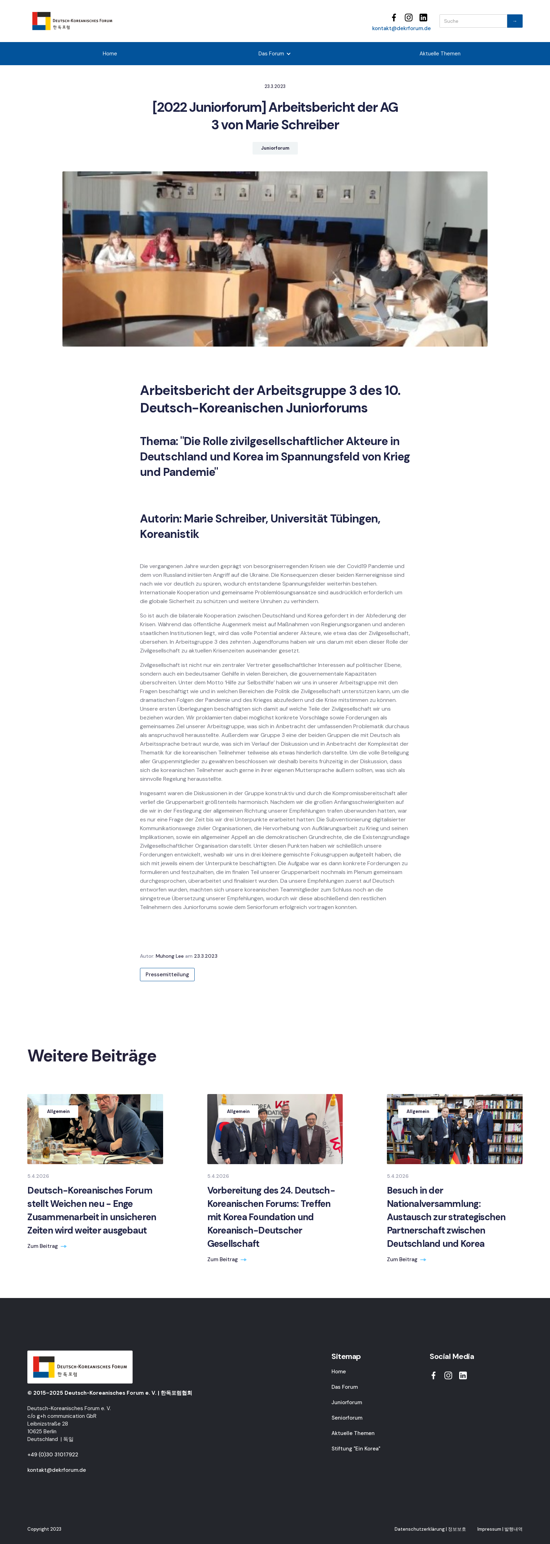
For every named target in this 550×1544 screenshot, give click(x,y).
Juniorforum (346, 1402)
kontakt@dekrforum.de (401, 28)
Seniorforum (346, 1417)
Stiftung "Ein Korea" (355, 1448)
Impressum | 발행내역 (500, 1529)
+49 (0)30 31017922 (52, 1454)
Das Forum (344, 1387)
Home (110, 53)
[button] (274, 53)
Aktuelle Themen (440, 53)
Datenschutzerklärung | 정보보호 (430, 1529)
